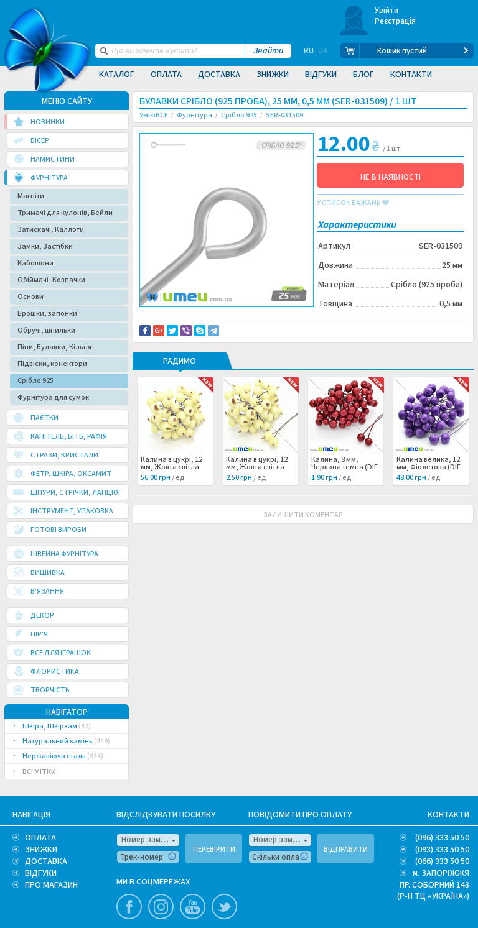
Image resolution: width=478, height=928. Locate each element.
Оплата (166, 74)
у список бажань (353, 203)
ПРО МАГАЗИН (51, 885)
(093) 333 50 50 (442, 849)
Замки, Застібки (45, 246)
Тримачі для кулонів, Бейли (65, 213)
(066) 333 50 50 (442, 861)
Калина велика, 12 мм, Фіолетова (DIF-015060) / (429, 496)
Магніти (30, 196)
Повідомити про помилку (193, 325)
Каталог (116, 74)
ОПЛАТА (40, 837)
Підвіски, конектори (52, 364)
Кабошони (35, 263)
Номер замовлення (150, 839)
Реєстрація (395, 21)
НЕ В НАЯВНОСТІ (390, 177)
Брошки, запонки (47, 313)
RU (309, 51)
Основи (30, 297)
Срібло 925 (35, 380)
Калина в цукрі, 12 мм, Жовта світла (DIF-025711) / (257, 496)
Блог (363, 74)
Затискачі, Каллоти (50, 229)
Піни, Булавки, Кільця (54, 347)
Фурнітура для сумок (53, 397)
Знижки (272, 74)
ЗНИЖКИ (41, 849)
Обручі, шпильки (46, 330)
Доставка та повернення (192, 317)
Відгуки (321, 74)
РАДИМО (179, 390)
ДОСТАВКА (46, 861)
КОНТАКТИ (448, 815)
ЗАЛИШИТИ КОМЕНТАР (303, 543)
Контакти (411, 74)
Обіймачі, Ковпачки (51, 280)
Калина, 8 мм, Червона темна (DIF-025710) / (345, 496)
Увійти (387, 10)
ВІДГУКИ (41, 873)
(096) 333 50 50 (442, 837)
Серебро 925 (171, 338)
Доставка (219, 74)
